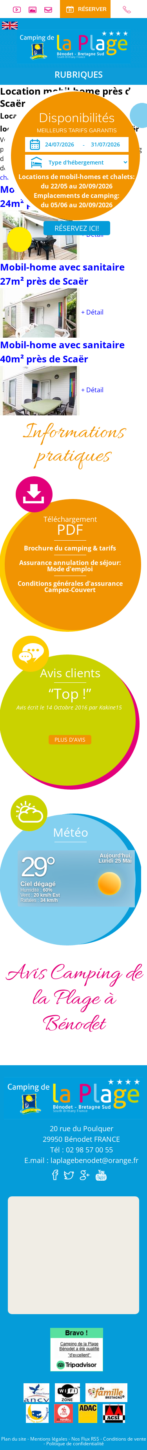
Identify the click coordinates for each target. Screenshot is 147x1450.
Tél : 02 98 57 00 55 (81, 1149)
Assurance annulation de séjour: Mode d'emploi (70, 565)
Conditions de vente (124, 1438)
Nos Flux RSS (85, 1438)
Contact (51, 9)
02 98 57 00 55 (123, 9)
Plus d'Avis (69, 739)
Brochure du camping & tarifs (70, 548)
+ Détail (92, 312)
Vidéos (20, 9)
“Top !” (70, 693)
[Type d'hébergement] (77, 162)
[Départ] (107, 144)
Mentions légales (48, 1438)
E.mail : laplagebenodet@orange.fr (81, 1160)
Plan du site (13, 1438)
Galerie (36, 9)
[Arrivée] (61, 144)
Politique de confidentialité (75, 1443)
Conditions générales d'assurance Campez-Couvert (70, 586)
